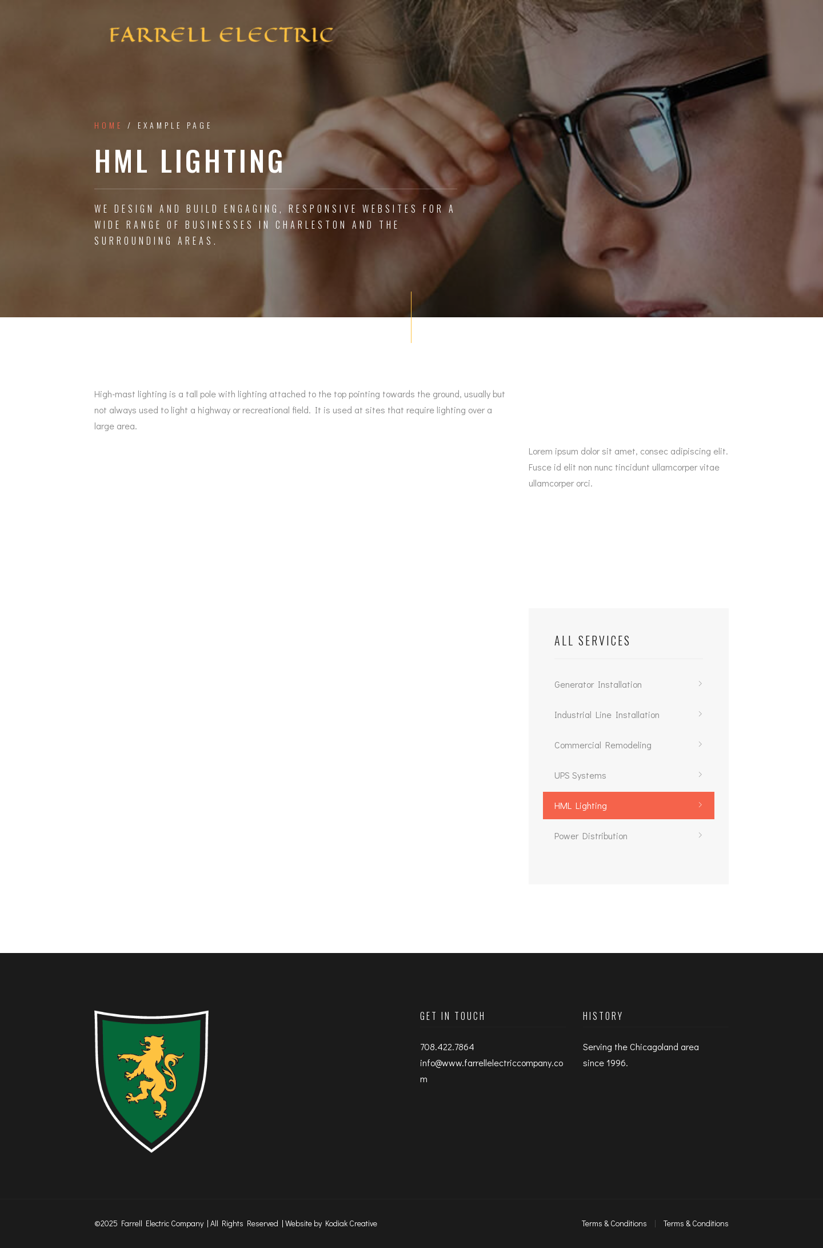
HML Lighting (580, 805)
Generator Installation (598, 684)
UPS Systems (580, 775)
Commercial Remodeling (603, 745)
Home (108, 125)
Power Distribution (591, 836)
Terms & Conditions (614, 1223)
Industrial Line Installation (607, 714)
